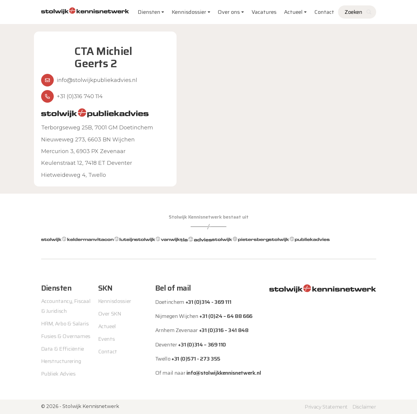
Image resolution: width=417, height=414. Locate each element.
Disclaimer (364, 406)
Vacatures (264, 12)
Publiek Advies (58, 374)
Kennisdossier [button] (189, 12)
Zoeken (353, 12)
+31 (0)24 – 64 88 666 (225, 316)
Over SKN (109, 314)
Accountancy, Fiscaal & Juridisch (66, 306)
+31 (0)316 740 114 (80, 96)
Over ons (229, 12)
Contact (324, 12)
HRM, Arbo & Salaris (65, 323)
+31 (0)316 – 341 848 (224, 330)
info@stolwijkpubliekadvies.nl (97, 80)
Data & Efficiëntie (62, 348)
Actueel (293, 12)
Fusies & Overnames (66, 336)
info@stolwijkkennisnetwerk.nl (223, 373)
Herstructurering (61, 361)
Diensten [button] (149, 12)
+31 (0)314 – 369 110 (202, 344)
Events (106, 339)
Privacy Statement (326, 406)
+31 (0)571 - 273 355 (195, 359)
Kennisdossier (114, 301)
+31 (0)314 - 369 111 (208, 302)
